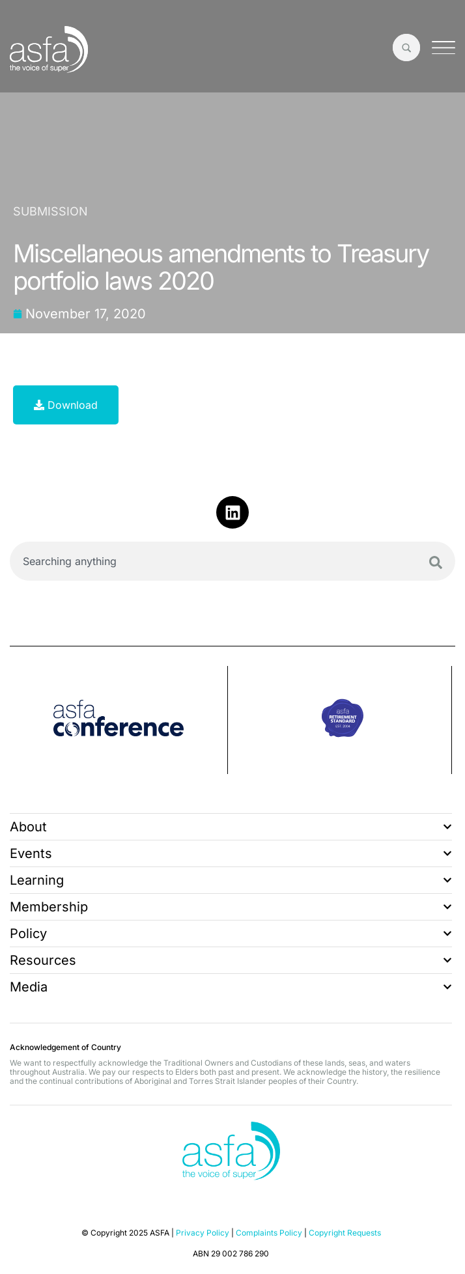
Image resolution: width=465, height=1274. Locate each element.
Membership (231, 907)
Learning (231, 880)
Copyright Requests (345, 1233)
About (231, 827)
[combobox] (232, 561)
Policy (231, 933)
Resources (231, 960)
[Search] (435, 562)
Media (231, 987)
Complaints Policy (269, 1233)
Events (231, 853)
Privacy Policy (202, 1233)
